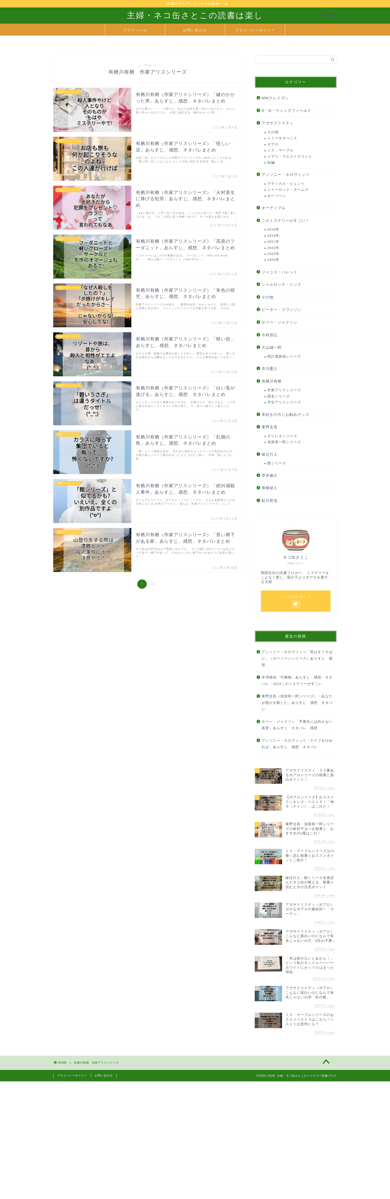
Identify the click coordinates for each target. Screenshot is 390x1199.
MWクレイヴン (275, 98)
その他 (273, 133)
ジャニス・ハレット (279, 272)
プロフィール (135, 31)
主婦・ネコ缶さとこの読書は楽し (195, 16)
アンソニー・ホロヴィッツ (285, 175)
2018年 (273, 230)
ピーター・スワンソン (281, 310)
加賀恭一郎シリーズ (284, 443)
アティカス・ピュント (286, 184)
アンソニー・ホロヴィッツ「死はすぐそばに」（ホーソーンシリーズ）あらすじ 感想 (297, 659)
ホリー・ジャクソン (279, 323)
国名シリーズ (278, 397)
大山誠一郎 (272, 348)
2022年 (273, 248)
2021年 (273, 242)
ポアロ (273, 145)
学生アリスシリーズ (284, 403)
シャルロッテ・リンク (281, 285)
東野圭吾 (270, 428)
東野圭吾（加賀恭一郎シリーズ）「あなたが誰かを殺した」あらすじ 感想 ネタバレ (297, 703)
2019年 (273, 236)
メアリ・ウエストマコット (289, 157)
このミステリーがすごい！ (285, 221)
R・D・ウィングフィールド (286, 111)
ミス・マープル (280, 151)
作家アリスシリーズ (284, 391)
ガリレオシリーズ (282, 437)
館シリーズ (276, 464)
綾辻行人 (270, 455)
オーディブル (274, 208)
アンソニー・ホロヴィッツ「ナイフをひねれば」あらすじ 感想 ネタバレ (297, 744)
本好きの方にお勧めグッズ (285, 415)
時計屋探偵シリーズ (284, 357)
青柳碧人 (270, 488)
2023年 (273, 254)
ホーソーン (276, 196)
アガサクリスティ (277, 124)
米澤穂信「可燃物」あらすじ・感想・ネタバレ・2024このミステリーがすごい (297, 681)
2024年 (273, 260)
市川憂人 (270, 369)
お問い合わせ (195, 31)
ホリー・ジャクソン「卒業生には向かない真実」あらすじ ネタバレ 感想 (297, 725)
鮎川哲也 (270, 501)
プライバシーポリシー (255, 31)
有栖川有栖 (272, 382)
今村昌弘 (270, 335)
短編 (271, 163)
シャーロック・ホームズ (287, 190)
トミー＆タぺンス (282, 139)
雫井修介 (270, 476)
